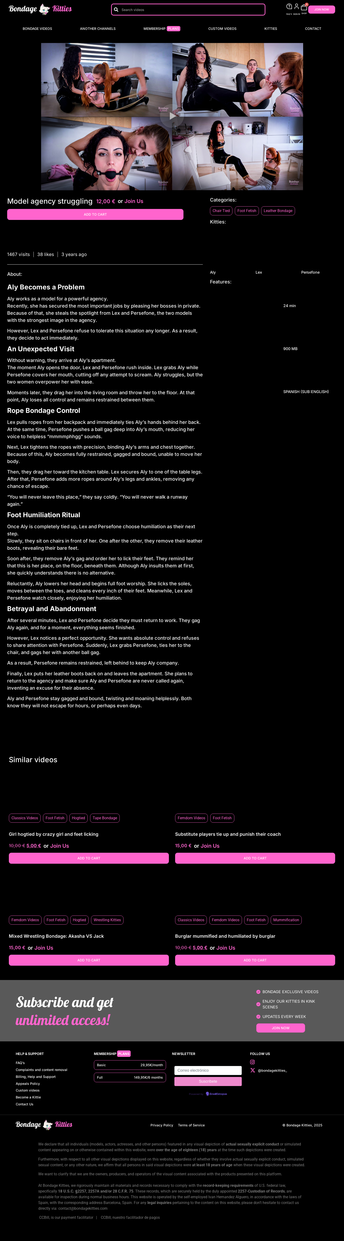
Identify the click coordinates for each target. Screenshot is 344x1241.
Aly (228, 251)
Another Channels (98, 29)
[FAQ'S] (289, 6)
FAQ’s (20, 1063)
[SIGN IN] (296, 6)
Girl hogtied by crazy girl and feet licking (53, 834)
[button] (172, 116)
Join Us (133, 201)
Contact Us (24, 1112)
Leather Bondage (278, 210)
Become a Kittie (28, 1104)
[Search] (116, 9)
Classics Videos (24, 818)
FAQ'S (289, 14)
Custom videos (222, 29)
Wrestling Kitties (107, 920)
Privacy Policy (161, 1134)
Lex (273, 251)
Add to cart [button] (88, 858)
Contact (313, 29)
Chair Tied (221, 210)
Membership (162, 28)
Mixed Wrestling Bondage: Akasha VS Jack (56, 936)
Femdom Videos (191, 818)
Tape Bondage (105, 818)
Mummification (286, 920)
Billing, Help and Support (36, 1080)
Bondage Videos (37, 29)
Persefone (319, 251)
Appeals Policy (28, 1088)
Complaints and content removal (41, 1072)
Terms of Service (191, 1134)
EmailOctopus (218, 1094)
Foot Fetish (246, 210)
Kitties (270, 29)
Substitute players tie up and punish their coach (228, 834)
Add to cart (95, 214)
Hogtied (78, 818)
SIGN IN (296, 14)
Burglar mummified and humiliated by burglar (225, 936)
